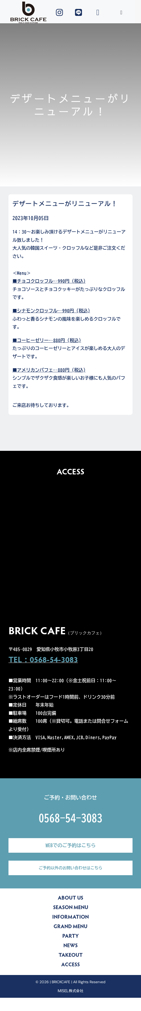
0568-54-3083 (70, 818)
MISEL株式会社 (70, 990)
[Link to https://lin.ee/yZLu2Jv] (78, 12)
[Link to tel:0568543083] (97, 12)
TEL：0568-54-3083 (43, 660)
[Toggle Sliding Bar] (121, 12)
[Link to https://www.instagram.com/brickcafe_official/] (59, 12)
